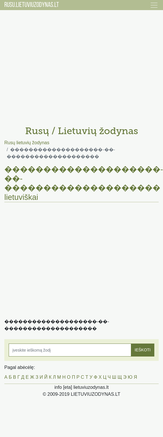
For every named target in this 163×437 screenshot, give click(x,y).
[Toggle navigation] (154, 5)
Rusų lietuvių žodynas (26, 142)
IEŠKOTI (143, 350)
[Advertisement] (54, 66)
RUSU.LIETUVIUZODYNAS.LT (31, 5)
